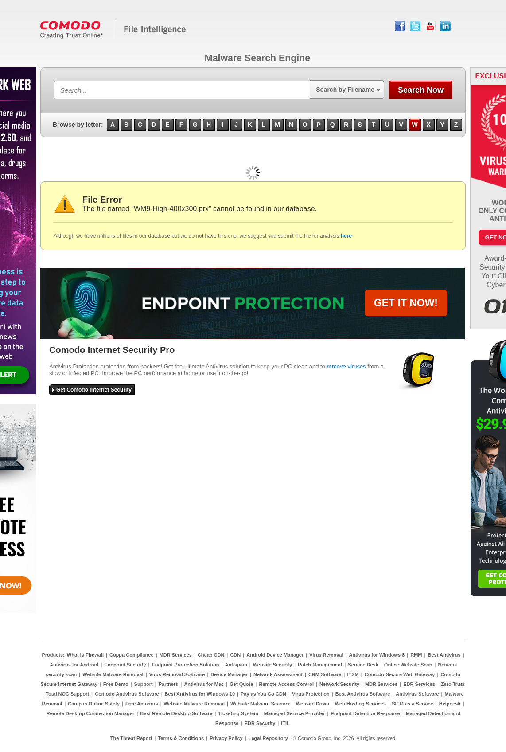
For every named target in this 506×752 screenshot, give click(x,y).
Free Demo (115, 684)
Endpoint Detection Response (365, 713)
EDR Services (419, 684)
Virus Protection (311, 694)
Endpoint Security (125, 664)
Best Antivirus (444, 655)
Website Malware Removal (112, 674)
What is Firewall (85, 655)
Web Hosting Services (360, 703)
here (346, 236)
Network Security (339, 684)
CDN (235, 655)
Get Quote (241, 684)
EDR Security (260, 723)
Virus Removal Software (177, 674)
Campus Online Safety (94, 703)
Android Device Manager (275, 655)
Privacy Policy (226, 738)
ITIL (285, 723)
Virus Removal (326, 655)
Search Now (421, 90)
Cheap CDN (211, 655)
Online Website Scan (408, 664)
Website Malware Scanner (260, 703)
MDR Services (176, 655)
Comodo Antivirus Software (127, 694)
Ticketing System (238, 713)
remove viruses (346, 366)
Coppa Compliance (131, 655)
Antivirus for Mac (204, 684)
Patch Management (320, 664)
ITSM (352, 674)
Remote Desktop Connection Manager (91, 713)
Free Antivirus (141, 703)
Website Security (272, 664)
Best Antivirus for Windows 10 (200, 694)
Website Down (312, 703)
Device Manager (229, 674)
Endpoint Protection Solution (185, 664)
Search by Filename (345, 89)
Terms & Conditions (181, 738)
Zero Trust (453, 684)
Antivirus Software (417, 694)
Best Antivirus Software (362, 694)
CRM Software (325, 674)
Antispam (236, 664)
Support (143, 684)
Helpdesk (450, 703)
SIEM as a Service (412, 703)
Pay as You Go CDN (263, 694)
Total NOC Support (67, 694)
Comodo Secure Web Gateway (400, 674)
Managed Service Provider (294, 713)
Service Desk (363, 664)
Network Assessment (278, 674)
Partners (169, 684)
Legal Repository (268, 738)
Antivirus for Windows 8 (377, 655)
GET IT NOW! (406, 303)
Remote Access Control (286, 684)
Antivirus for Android (74, 664)
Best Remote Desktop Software (176, 713)
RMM (416, 655)
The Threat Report (131, 738)
